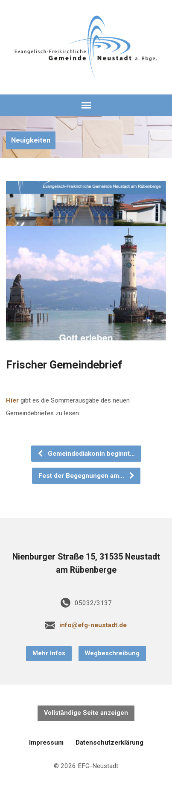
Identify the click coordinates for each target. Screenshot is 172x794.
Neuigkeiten (30, 140)
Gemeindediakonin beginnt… (86, 453)
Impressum (46, 742)
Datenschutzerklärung (109, 742)
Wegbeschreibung (112, 653)
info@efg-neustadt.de (93, 625)
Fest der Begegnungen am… (86, 476)
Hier (13, 400)
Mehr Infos (48, 653)
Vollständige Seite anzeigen (86, 713)
